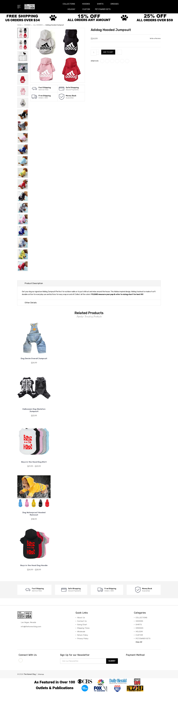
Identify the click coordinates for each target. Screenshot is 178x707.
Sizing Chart (82, 639)
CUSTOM (86, 9)
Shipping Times (83, 643)
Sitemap (41, 689)
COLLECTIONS (70, 4)
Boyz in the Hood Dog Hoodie (34, 580)
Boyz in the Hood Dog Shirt (34, 476)
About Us (81, 632)
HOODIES (87, 4)
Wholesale (81, 646)
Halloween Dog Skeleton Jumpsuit (34, 424)
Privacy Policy (82, 653)
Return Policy (82, 650)
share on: (95, 61)
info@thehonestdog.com (31, 641)
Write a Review (155, 38)
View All (139, 657)
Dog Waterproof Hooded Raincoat (33, 528)
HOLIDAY (72, 9)
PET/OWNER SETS (103, 9)
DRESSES (116, 4)
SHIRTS (101, 4)
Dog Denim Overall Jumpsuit (34, 373)
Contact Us (82, 636)
